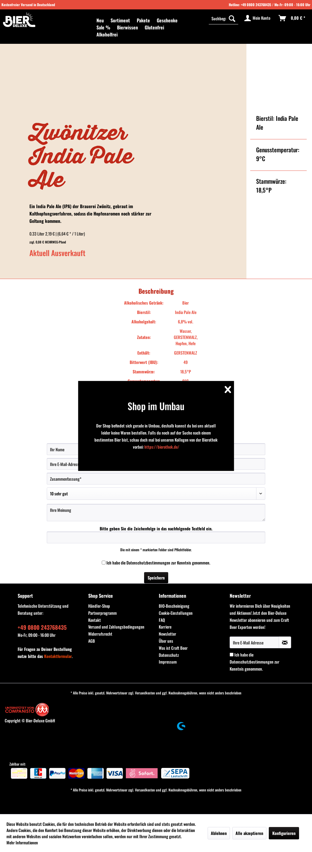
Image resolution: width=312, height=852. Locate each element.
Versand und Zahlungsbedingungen (116, 627)
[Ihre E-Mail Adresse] (254, 642)
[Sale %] (103, 27)
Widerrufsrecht (100, 634)
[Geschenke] (167, 20)
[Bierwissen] (127, 27)
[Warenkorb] (292, 18)
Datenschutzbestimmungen (148, 562)
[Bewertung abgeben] (156, 493)
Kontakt (94, 620)
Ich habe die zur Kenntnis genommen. (158, 562)
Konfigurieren (284, 833)
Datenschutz (169, 655)
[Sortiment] (120, 20)
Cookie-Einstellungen (176, 613)
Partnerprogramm (102, 613)
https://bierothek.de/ (161, 447)
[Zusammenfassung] (156, 479)
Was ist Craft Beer (173, 648)
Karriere (165, 627)
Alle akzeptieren (249, 833)
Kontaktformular (58, 656)
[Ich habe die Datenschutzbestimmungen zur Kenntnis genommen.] (104, 562)
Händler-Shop (99, 606)
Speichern (156, 577)
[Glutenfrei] (154, 27)
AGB (91, 641)
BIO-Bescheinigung (174, 606)
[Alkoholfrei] (107, 34)
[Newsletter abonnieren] (285, 642)
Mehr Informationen (22, 842)
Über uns (166, 641)
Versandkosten (145, 692)
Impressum (168, 662)
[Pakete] (143, 20)
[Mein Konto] (257, 18)
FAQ (162, 620)
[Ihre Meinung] (156, 512)
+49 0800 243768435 (256, 4)
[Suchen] (232, 18)
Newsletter (167, 634)
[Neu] (100, 20)
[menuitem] (100, 20)
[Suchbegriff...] (223, 18)
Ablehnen (219, 833)
